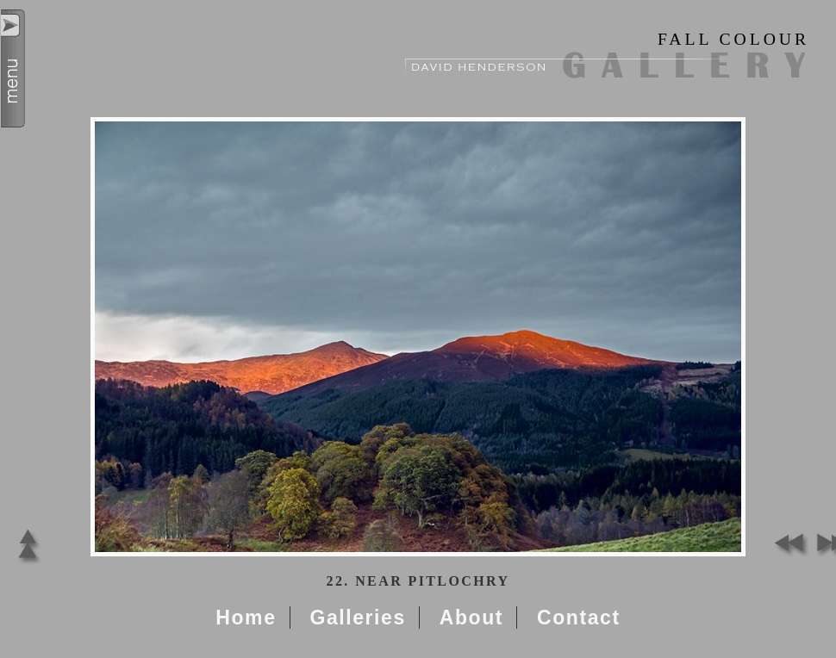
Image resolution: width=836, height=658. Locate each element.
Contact (579, 617)
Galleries (357, 617)
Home (245, 617)
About (471, 617)
